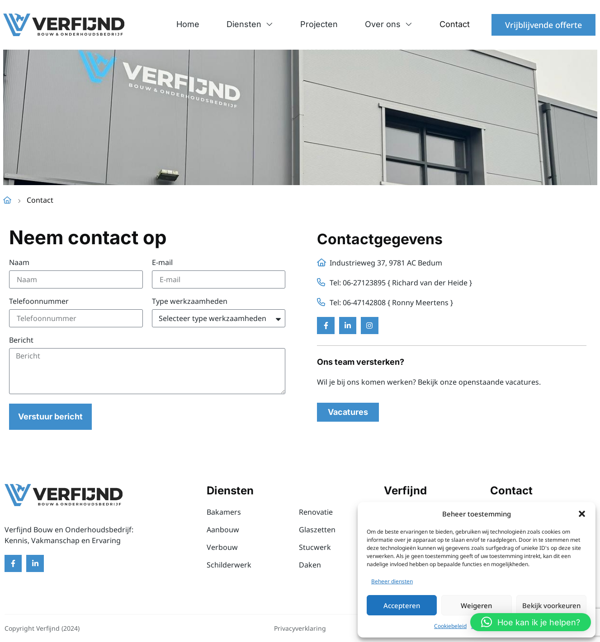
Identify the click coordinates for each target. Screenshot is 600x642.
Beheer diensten (392, 581)
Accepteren (401, 605)
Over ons (388, 24)
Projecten (319, 24)
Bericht (21, 340)
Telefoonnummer (39, 302)
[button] (581, 513)
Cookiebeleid (450, 626)
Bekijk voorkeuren (551, 605)
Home (187, 24)
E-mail (162, 263)
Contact (454, 24)
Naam (19, 263)
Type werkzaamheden (189, 302)
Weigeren (476, 605)
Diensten (250, 24)
